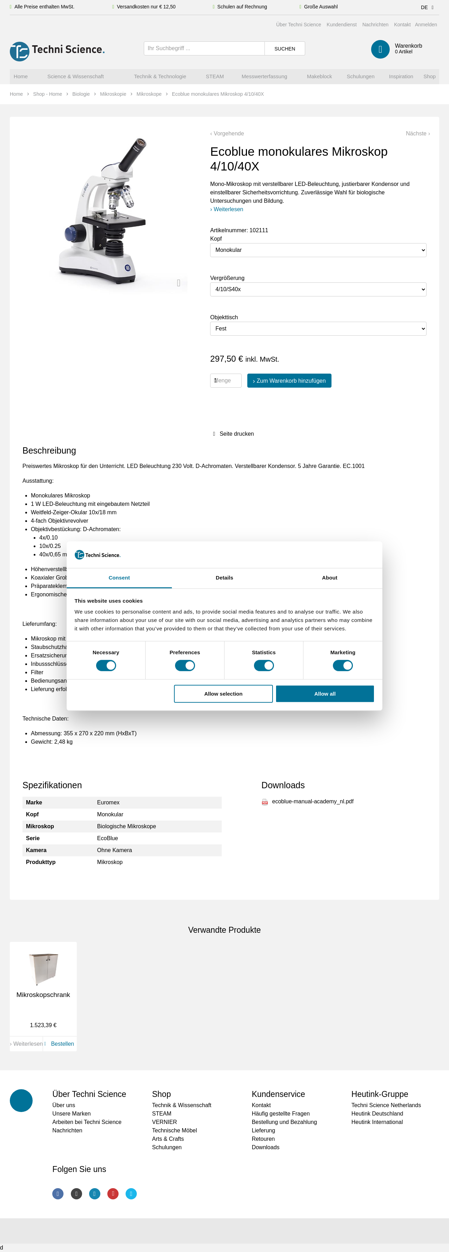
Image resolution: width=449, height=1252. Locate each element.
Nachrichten (375, 24)
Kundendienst (342, 24)
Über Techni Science (298, 24)
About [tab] (329, 578)
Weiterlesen (228, 209)
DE (428, 7)
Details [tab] (224, 578)
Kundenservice (278, 1094)
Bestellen (58, 1043)
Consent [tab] (119, 578)
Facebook (57, 1193)
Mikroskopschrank (43, 994)
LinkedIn (94, 1193)
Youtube (113, 1193)
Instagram (76, 1193)
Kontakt (402, 24)
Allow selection (223, 694)
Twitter (131, 1193)
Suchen (284, 49)
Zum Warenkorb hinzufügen (291, 381)
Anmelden (426, 24)
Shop (161, 1094)
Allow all (325, 694)
